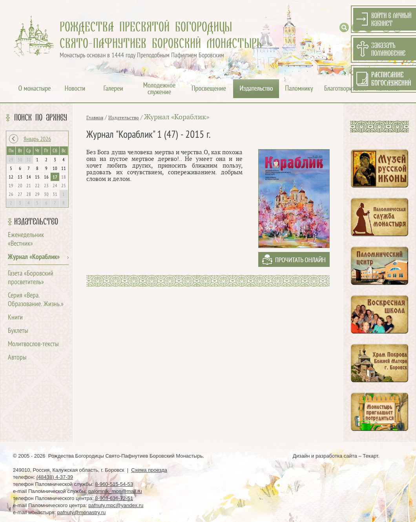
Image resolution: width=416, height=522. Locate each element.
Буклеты (18, 331)
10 (55, 169)
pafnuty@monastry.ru (81, 512)
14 (28, 177)
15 (37, 177)
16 (46, 177)
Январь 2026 (37, 139)
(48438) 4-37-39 (54, 477)
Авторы (17, 357)
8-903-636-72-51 (114, 498)
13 (20, 177)
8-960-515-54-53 (114, 484)
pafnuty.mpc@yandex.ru (115, 505)
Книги (15, 317)
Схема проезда (149, 470)
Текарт (370, 456)
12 (11, 177)
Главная (94, 117)
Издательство (36, 221)
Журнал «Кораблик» (34, 257)
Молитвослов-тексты (33, 344)
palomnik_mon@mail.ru (115, 491)
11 (63, 169)
